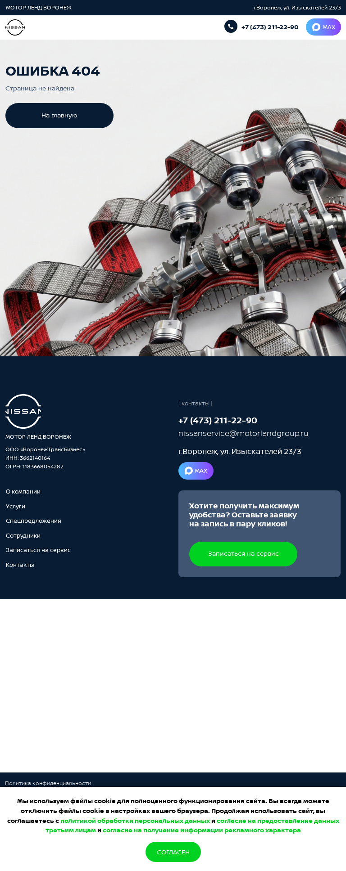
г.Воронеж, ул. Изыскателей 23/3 (297, 7)
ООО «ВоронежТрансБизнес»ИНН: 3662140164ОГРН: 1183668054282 (45, 457)
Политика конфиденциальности (48, 783)
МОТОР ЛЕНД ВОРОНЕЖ (39, 7)
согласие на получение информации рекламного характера (202, 830)
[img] (23, 411)
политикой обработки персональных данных (135, 820)
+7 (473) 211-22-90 (270, 26)
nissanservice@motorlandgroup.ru (243, 433)
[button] (38, 549)
